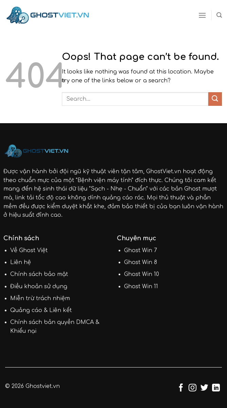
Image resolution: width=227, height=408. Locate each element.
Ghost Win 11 (141, 286)
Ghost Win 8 (140, 262)
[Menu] (202, 15)
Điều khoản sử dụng (38, 286)
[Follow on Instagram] (192, 388)
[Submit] (215, 98)
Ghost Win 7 (140, 250)
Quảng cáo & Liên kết (41, 310)
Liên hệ (20, 262)
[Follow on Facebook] (181, 388)
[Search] (219, 15)
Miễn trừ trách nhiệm (40, 298)
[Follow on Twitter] (204, 388)
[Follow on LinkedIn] (216, 388)
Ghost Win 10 (141, 274)
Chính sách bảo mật (39, 274)
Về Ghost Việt (29, 250)
